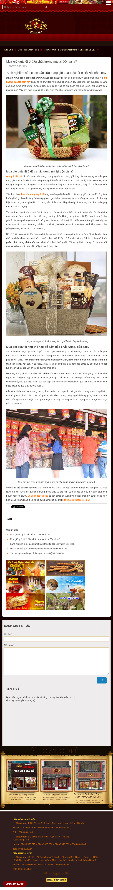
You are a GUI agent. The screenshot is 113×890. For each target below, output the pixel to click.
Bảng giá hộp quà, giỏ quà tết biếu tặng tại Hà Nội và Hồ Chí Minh (42, 544)
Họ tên (7, 634)
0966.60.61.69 (15, 883)
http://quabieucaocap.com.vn (76, 500)
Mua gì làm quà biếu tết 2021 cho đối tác (30, 534)
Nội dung (8, 645)
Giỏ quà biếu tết (14, 176)
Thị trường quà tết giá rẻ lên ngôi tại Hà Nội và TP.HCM (37, 553)
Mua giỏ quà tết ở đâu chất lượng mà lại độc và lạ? (35, 539)
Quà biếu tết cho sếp (38, 496)
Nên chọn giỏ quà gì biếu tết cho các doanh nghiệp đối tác (38, 548)
